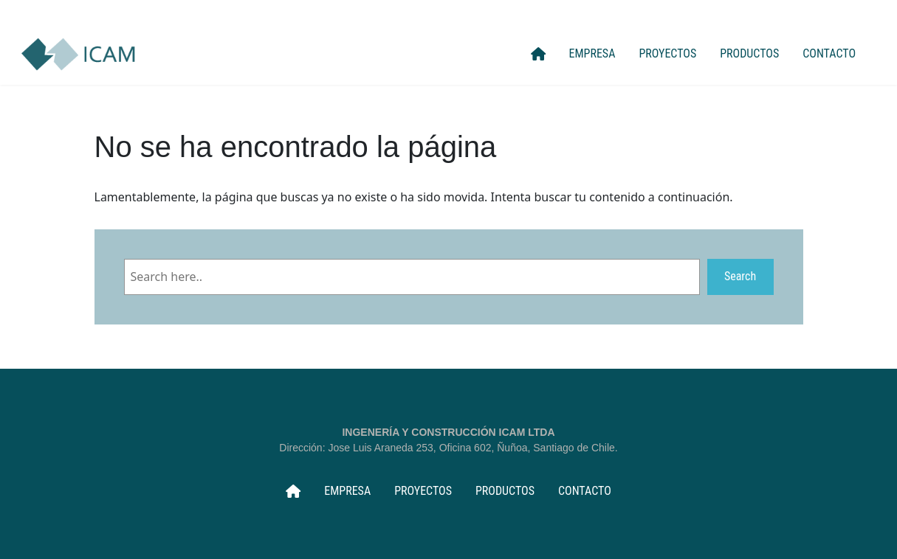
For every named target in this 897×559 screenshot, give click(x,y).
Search (740, 276)
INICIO (538, 54)
